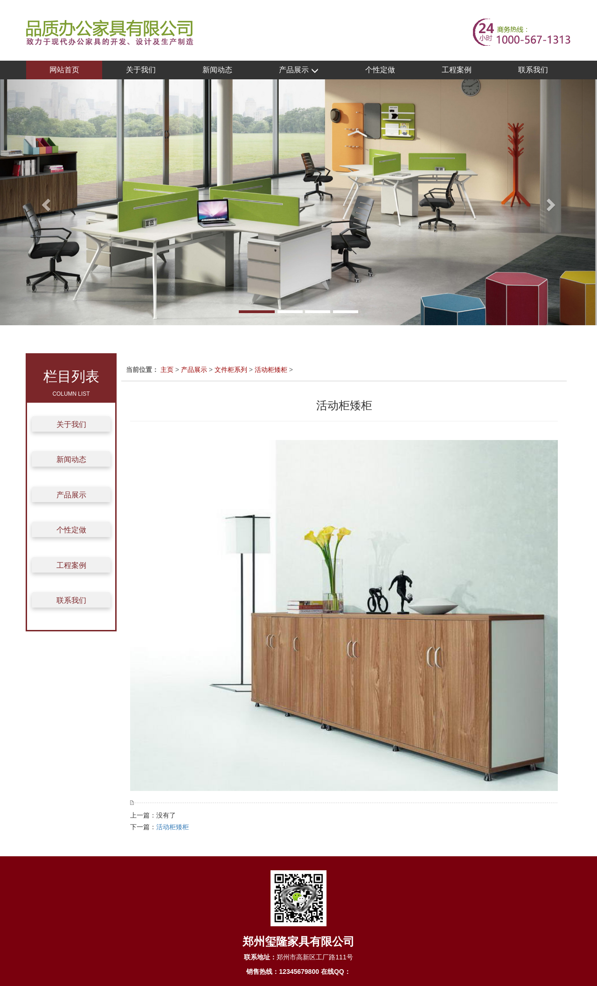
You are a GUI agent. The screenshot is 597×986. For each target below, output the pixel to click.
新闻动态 (217, 70)
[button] (45, 202)
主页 (167, 369)
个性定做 (380, 70)
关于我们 (141, 70)
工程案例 (457, 70)
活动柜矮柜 (271, 369)
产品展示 (298, 70)
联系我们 (533, 70)
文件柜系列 (231, 369)
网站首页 (64, 70)
